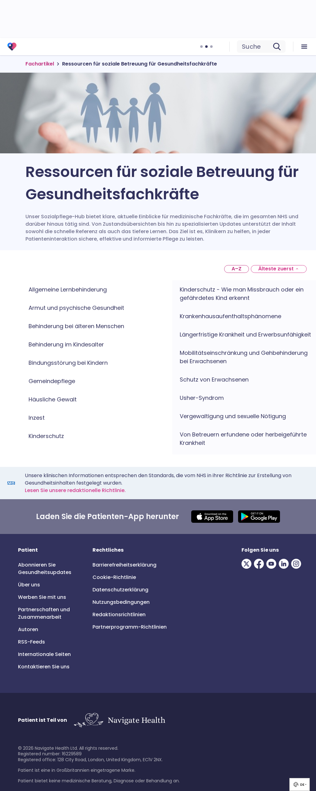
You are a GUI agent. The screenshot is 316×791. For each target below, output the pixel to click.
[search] (261, 46)
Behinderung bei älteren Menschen (76, 326)
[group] (299, 784)
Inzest (37, 418)
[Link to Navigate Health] (119, 720)
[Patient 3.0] (11, 46)
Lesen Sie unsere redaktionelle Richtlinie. (75, 490)
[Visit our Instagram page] (297, 564)
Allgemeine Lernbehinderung (68, 289)
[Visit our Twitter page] (248, 564)
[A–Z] (236, 269)
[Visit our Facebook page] (260, 564)
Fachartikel (39, 63)
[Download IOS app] (212, 516)
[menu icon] (304, 46)
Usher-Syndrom (202, 398)
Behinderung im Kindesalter (66, 344)
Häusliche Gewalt (53, 399)
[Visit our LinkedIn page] (285, 564)
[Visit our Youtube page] (272, 564)
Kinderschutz (46, 436)
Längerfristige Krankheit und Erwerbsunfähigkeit (245, 334)
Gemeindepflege (52, 381)
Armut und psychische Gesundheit (76, 308)
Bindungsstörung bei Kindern (68, 363)
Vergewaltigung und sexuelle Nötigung (233, 416)
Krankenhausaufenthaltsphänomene (230, 316)
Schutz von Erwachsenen (214, 379)
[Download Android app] (259, 516)
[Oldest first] (279, 269)
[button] (299, 784)
